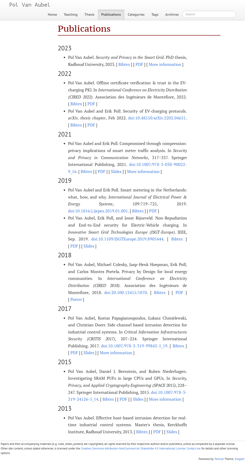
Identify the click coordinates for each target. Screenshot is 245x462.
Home (52, 14)
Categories (136, 14)
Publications (111, 14)
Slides (116, 171)
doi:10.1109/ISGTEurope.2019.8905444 (127, 239)
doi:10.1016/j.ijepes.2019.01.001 (98, 211)
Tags (154, 14)
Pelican (219, 459)
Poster (76, 299)
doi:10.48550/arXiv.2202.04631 (157, 118)
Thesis (89, 14)
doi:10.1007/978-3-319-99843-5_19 (134, 345)
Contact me (193, 448)
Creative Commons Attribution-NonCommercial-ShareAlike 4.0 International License (133, 448)
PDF (139, 64)
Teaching (71, 14)
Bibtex (124, 64)
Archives (172, 14)
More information (165, 64)
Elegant (239, 459)
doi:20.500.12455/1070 (125, 292)
